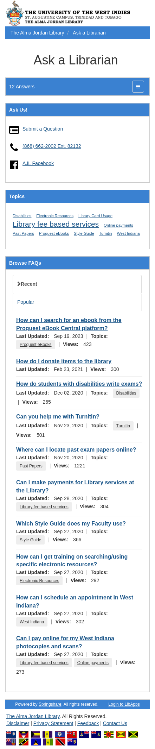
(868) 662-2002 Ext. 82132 (51, 146)
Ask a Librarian (89, 33)
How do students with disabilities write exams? (79, 384)
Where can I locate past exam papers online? (76, 450)
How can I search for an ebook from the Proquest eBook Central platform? (69, 324)
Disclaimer (17, 723)
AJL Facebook (38, 163)
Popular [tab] (25, 302)
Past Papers (23, 233)
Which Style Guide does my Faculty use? (71, 524)
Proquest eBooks (54, 233)
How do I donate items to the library (63, 361)
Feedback (88, 723)
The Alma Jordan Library (37, 33)
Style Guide (84, 233)
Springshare (50, 704)
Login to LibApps (124, 704)
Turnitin (105, 233)
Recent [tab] (29, 284)
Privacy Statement (53, 723)
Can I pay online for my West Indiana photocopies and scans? (65, 642)
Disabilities (22, 216)
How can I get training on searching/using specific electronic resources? (72, 561)
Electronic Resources (54, 216)
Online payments (118, 225)
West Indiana (128, 233)
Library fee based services (56, 224)
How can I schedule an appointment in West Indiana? (74, 601)
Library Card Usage (95, 216)
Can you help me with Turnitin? (57, 417)
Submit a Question (42, 129)
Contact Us (115, 723)
